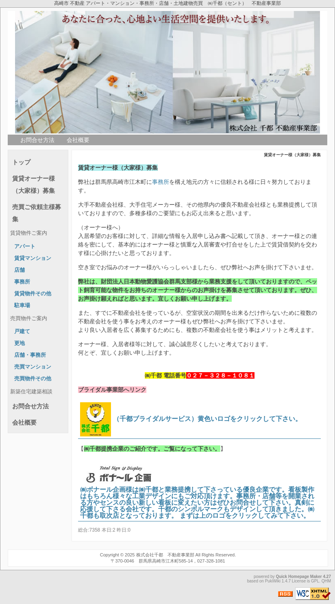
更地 (19, 343)
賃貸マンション (32, 258)
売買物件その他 (32, 379)
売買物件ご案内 (28, 318)
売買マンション (32, 367)
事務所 (160, 182)
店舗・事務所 (30, 355)
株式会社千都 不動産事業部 (165, 554)
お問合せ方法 (37, 140)
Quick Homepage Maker (299, 576)
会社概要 (78, 140)
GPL (315, 581)
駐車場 (22, 305)
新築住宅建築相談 (31, 392)
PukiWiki (273, 581)
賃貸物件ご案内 (28, 233)
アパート (24, 246)
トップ (21, 162)
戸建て (22, 331)
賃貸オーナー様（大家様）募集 (33, 184)
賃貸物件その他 (32, 294)
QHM (326, 581)
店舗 (19, 270)
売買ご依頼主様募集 (36, 212)
